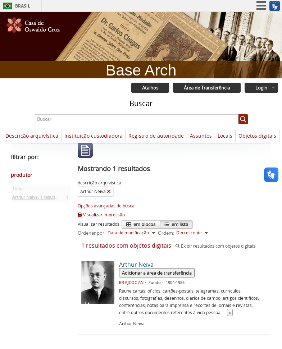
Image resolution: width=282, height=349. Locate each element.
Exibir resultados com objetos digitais (215, 246)
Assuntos (201, 135)
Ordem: (166, 233)
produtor (21, 174)
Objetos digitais (257, 135)
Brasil (22, 6)
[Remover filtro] (109, 191)
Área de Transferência (207, 87)
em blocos (143, 224)
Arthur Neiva (38, 199)
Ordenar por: (91, 233)
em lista (179, 224)
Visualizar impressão (101, 215)
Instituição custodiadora (93, 135)
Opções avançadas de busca (106, 206)
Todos (18, 190)
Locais (225, 135)
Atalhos (150, 87)
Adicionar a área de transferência (157, 273)
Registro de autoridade (156, 135)
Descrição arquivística (31, 135)
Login (261, 87)
